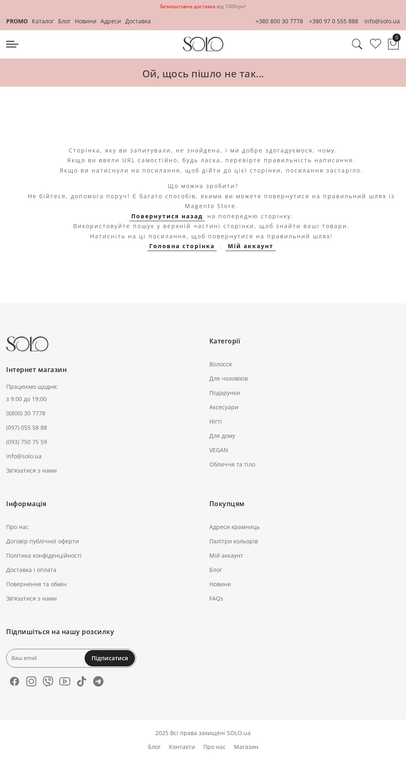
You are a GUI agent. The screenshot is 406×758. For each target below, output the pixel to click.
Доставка (138, 21)
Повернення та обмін (36, 584)
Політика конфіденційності (44, 555)
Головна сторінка (182, 246)
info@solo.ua (382, 21)
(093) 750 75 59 (26, 442)
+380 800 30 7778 (279, 21)
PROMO (17, 21)
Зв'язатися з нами (31, 470)
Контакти (182, 747)
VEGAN (218, 450)
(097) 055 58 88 (26, 427)
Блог (64, 21)
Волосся (220, 364)
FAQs (216, 598)
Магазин (246, 747)
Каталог (43, 21)
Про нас (17, 527)
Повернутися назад (167, 216)
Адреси (111, 21)
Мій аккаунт (251, 246)
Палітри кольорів (233, 541)
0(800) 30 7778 (25, 413)
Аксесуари (223, 407)
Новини (85, 21)
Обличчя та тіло (232, 464)
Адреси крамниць (234, 527)
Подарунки (224, 393)
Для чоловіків (228, 378)
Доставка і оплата (31, 570)
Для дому (222, 436)
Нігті (215, 421)
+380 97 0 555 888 (333, 21)
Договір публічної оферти (42, 541)
